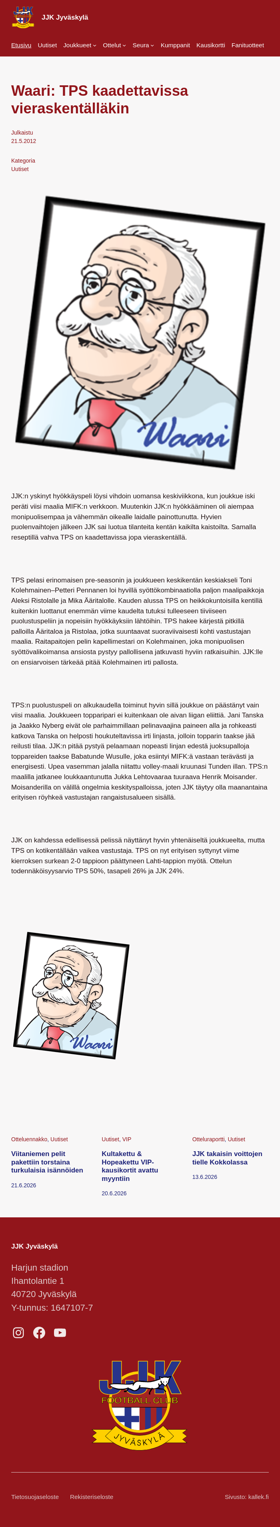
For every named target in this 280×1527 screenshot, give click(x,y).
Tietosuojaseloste (35, 1496)
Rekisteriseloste (91, 1496)
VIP (127, 1139)
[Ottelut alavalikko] (114, 45)
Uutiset (20, 169)
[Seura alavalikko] (143, 45)
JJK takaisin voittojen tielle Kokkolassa (227, 1158)
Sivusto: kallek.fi (247, 1496)
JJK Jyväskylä (65, 17)
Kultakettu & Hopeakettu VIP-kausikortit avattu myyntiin (130, 1166)
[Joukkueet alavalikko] (79, 45)
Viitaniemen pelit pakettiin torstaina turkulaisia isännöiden (47, 1162)
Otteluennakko (29, 1139)
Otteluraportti (208, 1139)
